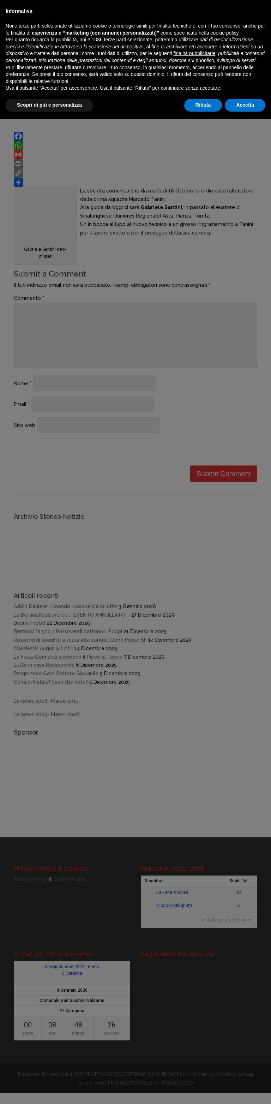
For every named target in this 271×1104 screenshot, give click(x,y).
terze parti (115, 39)
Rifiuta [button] (203, 105)
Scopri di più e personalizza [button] (49, 105)
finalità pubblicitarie (194, 53)
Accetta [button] (245, 105)
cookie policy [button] (224, 33)
